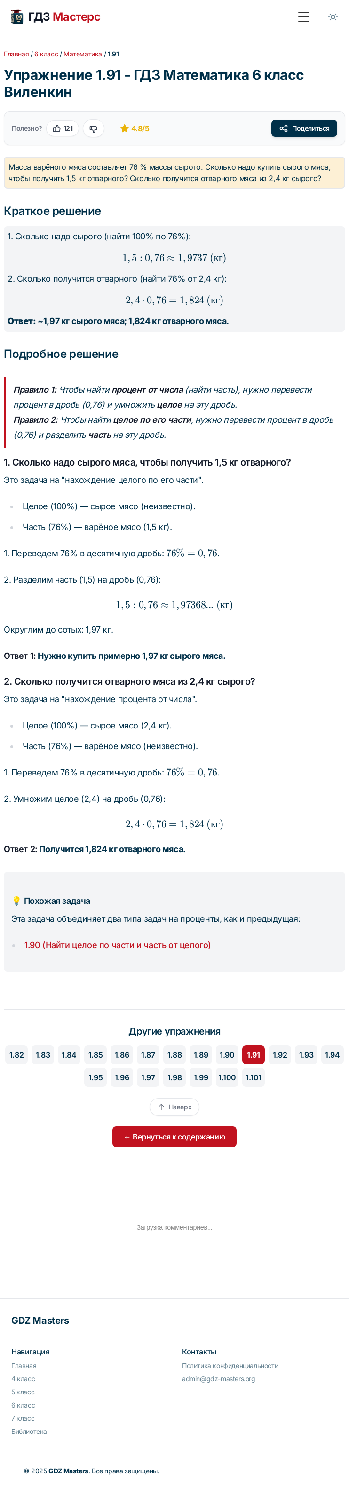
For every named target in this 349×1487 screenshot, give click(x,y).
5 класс (22, 1392)
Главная (16, 54)
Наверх (175, 1107)
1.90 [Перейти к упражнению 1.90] (227, 1055)
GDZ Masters (40, 1320)
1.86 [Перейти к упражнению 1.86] (122, 1055)
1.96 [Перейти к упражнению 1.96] (122, 1077)
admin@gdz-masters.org (218, 1379)
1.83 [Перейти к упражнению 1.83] (43, 1055)
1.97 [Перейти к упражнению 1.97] (148, 1077)
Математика (82, 54)
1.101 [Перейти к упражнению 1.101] (254, 1077)
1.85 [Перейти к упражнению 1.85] (95, 1055)
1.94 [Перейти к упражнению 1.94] (332, 1055)
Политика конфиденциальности (230, 1365)
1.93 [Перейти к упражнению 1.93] (306, 1055)
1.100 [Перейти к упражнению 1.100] (227, 1077)
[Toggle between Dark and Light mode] (333, 17)
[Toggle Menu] (304, 17)
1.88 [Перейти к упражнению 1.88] (174, 1055)
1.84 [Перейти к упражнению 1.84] (69, 1055)
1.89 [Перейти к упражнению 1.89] (201, 1055)
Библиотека (29, 1431)
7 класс (22, 1418)
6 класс (46, 54)
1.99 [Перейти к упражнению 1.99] (201, 1077)
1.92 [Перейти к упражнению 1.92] (280, 1055)
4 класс (23, 1379)
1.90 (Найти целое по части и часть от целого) (117, 945)
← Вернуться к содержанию (174, 1136)
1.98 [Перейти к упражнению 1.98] (174, 1077)
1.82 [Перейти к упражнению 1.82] (16, 1055)
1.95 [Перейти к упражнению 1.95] (95, 1077)
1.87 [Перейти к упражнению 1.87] (148, 1055)
